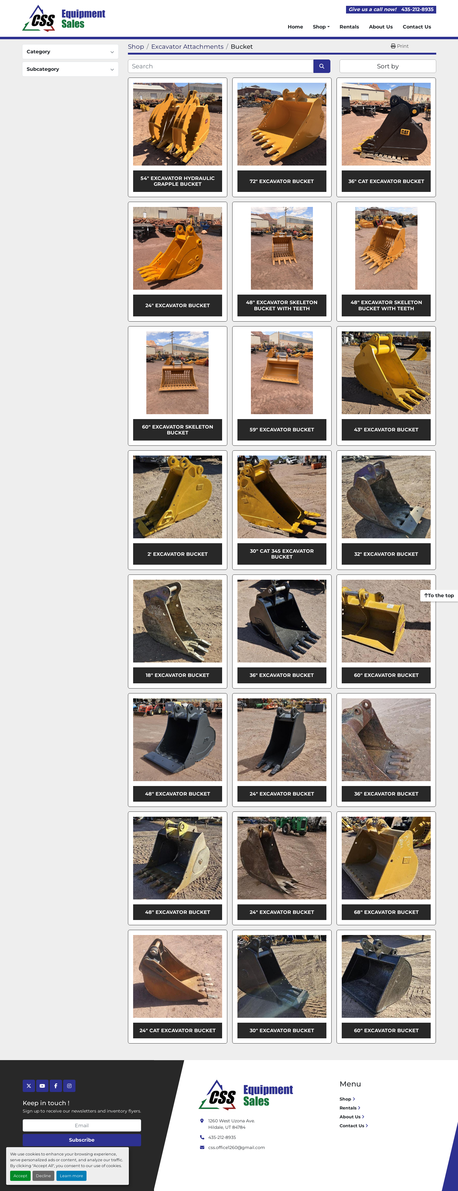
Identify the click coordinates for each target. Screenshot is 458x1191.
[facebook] (56, 1086)
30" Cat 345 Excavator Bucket (282, 554)
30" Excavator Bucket (282, 1030)
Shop (319, 27)
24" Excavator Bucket (177, 305)
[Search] (221, 66)
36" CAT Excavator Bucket (386, 181)
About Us (381, 27)
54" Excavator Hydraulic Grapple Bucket (177, 181)
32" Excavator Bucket (386, 554)
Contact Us (417, 27)
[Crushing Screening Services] (246, 1094)
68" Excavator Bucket (386, 912)
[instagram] (69, 1086)
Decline (43, 1176)
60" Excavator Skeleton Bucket (177, 430)
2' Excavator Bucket (178, 554)
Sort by (388, 66)
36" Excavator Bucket (282, 675)
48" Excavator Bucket (177, 794)
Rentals (349, 27)
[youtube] (42, 1086)
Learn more (71, 1176)
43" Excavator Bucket (386, 430)
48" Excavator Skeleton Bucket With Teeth (282, 305)
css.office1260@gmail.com (236, 1147)
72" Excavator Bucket (282, 181)
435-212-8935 (417, 9)
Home (295, 27)
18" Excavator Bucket (177, 675)
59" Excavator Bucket (282, 430)
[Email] (82, 1125)
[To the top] (439, 595)
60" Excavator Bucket (386, 675)
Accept (20, 1176)
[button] (321, 27)
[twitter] (29, 1086)
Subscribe (81, 1140)
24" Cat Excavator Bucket (178, 1030)
